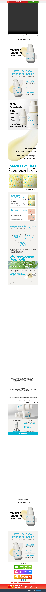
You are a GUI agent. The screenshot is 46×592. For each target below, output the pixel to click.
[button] (8, 419)
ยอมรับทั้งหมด (38, 590)
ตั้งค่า (31, 590)
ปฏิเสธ (34, 590)
